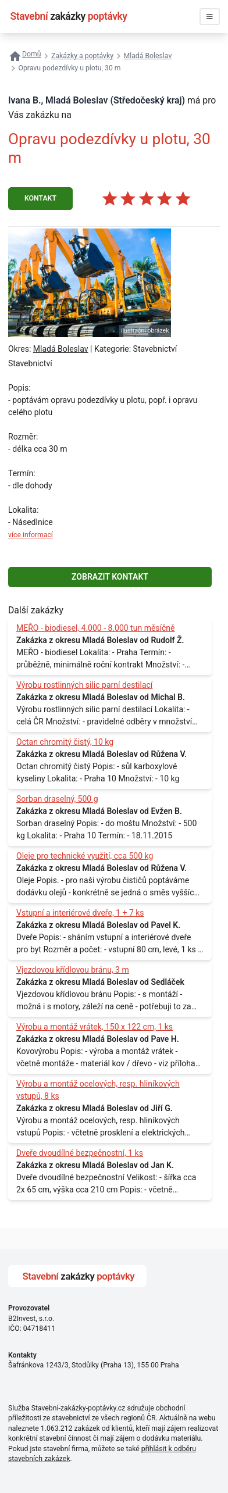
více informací (30, 535)
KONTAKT (40, 198)
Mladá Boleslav (60, 348)
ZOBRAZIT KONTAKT (110, 576)
